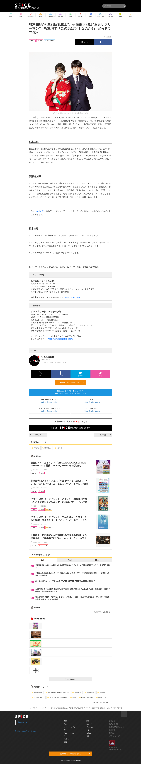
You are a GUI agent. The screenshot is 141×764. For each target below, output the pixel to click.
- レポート (89, 730)
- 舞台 (65, 724)
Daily (43, 560)
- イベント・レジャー (70, 727)
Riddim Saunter (86, 697)
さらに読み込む (77, 679)
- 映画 (65, 742)
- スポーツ (66, 739)
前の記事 (35, 435)
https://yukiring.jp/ (72, 297)
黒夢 (73, 697)
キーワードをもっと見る (101, 702)
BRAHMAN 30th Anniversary (57, 692)
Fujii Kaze (89, 692)
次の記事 (105, 435)
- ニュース (89, 724)
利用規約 (112, 733)
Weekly (70, 560)
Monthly (98, 560)
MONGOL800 (38, 697)
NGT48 (58, 448)
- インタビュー (90, 727)
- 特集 (87, 736)
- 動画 (87, 721)
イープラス (33, 708)
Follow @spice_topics (49, 402)
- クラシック (67, 730)
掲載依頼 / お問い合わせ (117, 727)
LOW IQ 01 (101, 697)
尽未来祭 (76, 692)
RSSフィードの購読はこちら (72, 383)
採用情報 (112, 730)
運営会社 (112, 721)
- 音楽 (65, 721)
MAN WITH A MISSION (57, 697)
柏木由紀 (40, 211)
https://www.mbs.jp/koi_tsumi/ (60, 339)
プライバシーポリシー (116, 736)
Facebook (22, 722)
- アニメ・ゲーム (68, 733)
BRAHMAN (37, 692)
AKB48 (35, 448)
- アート (65, 736)
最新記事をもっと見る (102, 612)
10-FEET (101, 692)
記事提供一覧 (113, 724)
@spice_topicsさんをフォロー (26, 731)
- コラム (88, 733)
